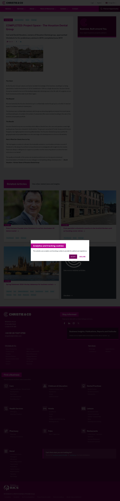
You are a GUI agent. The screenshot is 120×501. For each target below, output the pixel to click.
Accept (73, 257)
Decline (82, 257)
